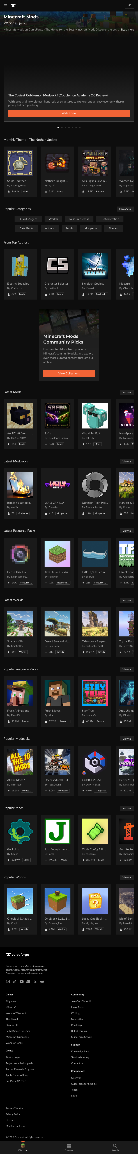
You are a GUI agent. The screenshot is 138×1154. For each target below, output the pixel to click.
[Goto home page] (13, 6)
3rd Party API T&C (16, 1081)
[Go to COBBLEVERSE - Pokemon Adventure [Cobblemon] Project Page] (94, 771)
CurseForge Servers (81, 1037)
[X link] (35, 981)
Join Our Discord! (81, 1001)
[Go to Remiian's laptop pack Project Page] (20, 493)
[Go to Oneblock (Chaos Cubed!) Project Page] (20, 909)
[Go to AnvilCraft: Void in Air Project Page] (20, 424)
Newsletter (77, 1019)
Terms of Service (14, 1108)
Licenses (10, 1120)
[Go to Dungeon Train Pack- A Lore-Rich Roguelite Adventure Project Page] (94, 493)
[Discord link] (28, 981)
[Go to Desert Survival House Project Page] (57, 632)
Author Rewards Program (20, 1069)
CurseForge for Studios (83, 1084)
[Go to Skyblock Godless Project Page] (94, 274)
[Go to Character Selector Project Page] (57, 274)
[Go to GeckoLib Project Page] (20, 840)
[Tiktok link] (15, 981)
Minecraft (11, 1007)
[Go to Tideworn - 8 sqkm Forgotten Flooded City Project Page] (94, 632)
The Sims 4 (12, 1019)
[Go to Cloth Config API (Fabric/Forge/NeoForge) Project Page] (94, 840)
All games (11, 1001)
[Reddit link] (42, 981)
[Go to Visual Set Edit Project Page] (94, 424)
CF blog (75, 1013)
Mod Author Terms (15, 1126)
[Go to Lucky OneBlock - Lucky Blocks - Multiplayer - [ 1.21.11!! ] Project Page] (94, 909)
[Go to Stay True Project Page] (94, 701)
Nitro (74, 1096)
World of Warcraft (16, 1013)
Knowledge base (80, 1051)
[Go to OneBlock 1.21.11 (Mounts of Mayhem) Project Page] (57, 909)
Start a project (14, 1057)
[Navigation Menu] (5, 6)
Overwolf (76, 1078)
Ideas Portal (77, 1007)
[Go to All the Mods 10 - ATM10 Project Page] (20, 771)
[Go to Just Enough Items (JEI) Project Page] (57, 840)
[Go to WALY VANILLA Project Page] (57, 493)
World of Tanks (14, 1043)
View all (127, 392)
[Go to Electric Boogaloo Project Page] (20, 274)
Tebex (74, 1090)
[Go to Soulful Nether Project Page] (20, 172)
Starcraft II (12, 1025)
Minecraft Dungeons (17, 1037)
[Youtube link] (21, 981)
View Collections (69, 373)
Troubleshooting (80, 1057)
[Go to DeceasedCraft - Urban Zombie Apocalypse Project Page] (57, 771)
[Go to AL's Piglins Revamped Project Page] (94, 172)
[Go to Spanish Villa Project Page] (20, 632)
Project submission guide (19, 1063)
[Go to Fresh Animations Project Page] (20, 701)
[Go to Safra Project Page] (57, 424)
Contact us (77, 1063)
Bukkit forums (79, 1031)
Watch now (69, 113)
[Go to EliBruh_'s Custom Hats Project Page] (94, 563)
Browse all (125, 209)
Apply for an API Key (17, 1075)
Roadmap (76, 1025)
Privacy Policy (13, 1114)
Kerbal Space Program (18, 1031)
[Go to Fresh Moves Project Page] (57, 701)
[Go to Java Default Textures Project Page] (57, 563)
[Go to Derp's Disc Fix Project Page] (20, 563)
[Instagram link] (8, 981)
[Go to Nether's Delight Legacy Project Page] (57, 172)
